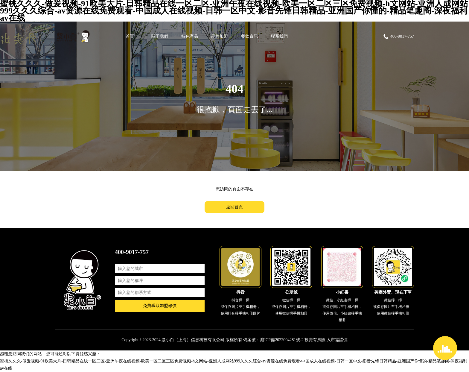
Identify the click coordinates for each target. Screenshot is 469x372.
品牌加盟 (219, 36)
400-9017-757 (398, 37)
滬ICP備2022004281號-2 (281, 340)
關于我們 (159, 36)
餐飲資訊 (249, 36)
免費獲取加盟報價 (159, 305)
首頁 (130, 36)
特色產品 (189, 36)
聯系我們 (279, 36)
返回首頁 (234, 207)
